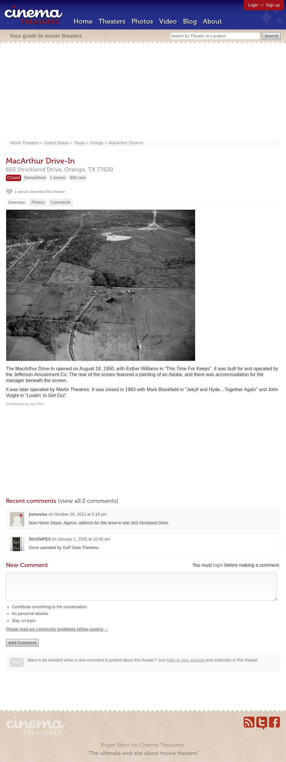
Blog (190, 21)
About (212, 21)
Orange (97, 143)
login (218, 565)
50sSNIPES (40, 539)
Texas (79, 143)
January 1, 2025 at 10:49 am (84, 539)
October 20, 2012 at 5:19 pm (80, 514)
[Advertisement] (143, 92)
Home (83, 21)
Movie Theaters (24, 143)
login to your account (185, 666)
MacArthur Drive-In (126, 143)
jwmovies (38, 514)
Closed (13, 177)
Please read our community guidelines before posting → (57, 635)
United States (56, 143)
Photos (142, 21)
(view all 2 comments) (88, 500)
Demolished (35, 177)
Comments (61, 202)
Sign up (273, 5)
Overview (16, 202)
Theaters (112, 21)
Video (168, 21)
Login (253, 5)
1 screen (58, 177)
